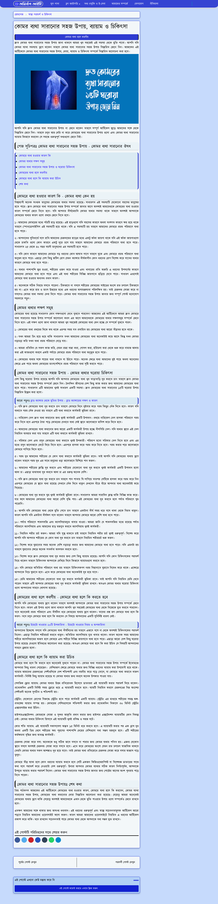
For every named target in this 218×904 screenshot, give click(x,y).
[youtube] (188, 4)
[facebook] (177, 4)
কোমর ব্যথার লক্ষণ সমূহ (32, 161)
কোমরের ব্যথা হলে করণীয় (33, 173)
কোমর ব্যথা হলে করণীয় (76, 37)
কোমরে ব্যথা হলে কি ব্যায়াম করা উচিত (40, 179)
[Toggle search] (202, 4)
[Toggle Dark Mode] (196, 4)
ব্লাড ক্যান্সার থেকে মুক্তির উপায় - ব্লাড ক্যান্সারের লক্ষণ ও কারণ (64, 401)
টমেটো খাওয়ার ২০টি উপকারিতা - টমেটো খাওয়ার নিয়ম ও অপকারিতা (68, 625)
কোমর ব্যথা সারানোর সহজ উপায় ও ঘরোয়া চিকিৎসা (47, 167)
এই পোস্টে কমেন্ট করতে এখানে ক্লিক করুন (77, 888)
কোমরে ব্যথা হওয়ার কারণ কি (35, 156)
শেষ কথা (23, 184)
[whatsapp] (183, 4)
